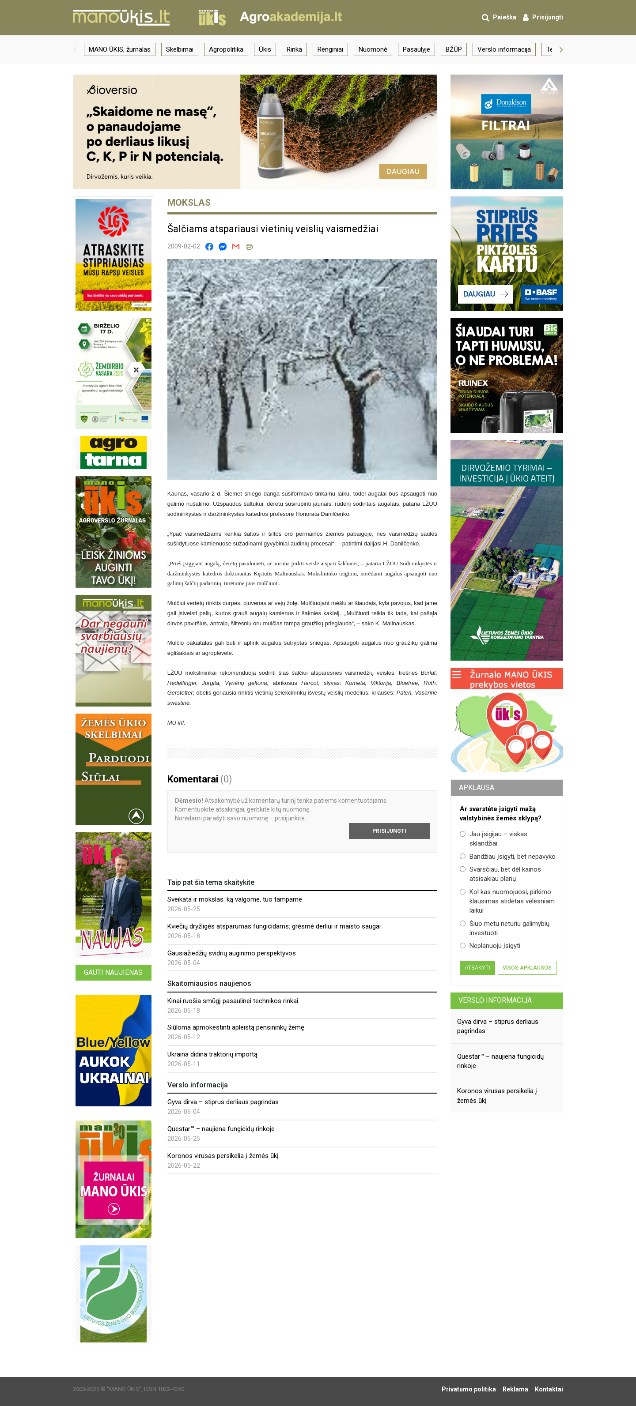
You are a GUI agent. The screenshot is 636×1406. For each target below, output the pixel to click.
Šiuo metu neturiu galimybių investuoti (504, 928)
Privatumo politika (469, 1389)
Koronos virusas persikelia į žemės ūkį (223, 1156)
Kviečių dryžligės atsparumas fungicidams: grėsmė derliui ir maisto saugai (274, 926)
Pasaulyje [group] (416, 49)
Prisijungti (389, 831)
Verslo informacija (495, 1000)
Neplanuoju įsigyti (490, 946)
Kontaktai (549, 1389)
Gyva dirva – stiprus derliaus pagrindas (223, 1102)
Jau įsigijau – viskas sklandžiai (493, 838)
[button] (74, 49)
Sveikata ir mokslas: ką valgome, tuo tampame (234, 899)
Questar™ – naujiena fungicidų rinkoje (221, 1129)
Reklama (515, 1389)
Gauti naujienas (113, 972)
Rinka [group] (294, 49)
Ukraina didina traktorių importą (212, 1054)
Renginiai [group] (330, 49)
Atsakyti (477, 968)
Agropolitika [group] (226, 49)
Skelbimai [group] (179, 49)
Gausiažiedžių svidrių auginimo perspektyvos (231, 953)
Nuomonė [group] (373, 49)
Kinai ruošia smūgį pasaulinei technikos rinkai (232, 1001)
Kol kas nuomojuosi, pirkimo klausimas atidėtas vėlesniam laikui (507, 901)
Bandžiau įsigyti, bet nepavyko (508, 857)
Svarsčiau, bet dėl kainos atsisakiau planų (500, 874)
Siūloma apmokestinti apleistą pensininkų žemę (235, 1027)
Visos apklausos (527, 968)
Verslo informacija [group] (504, 49)
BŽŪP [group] (454, 49)
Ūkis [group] (265, 49)
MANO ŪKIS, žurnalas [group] (120, 49)
